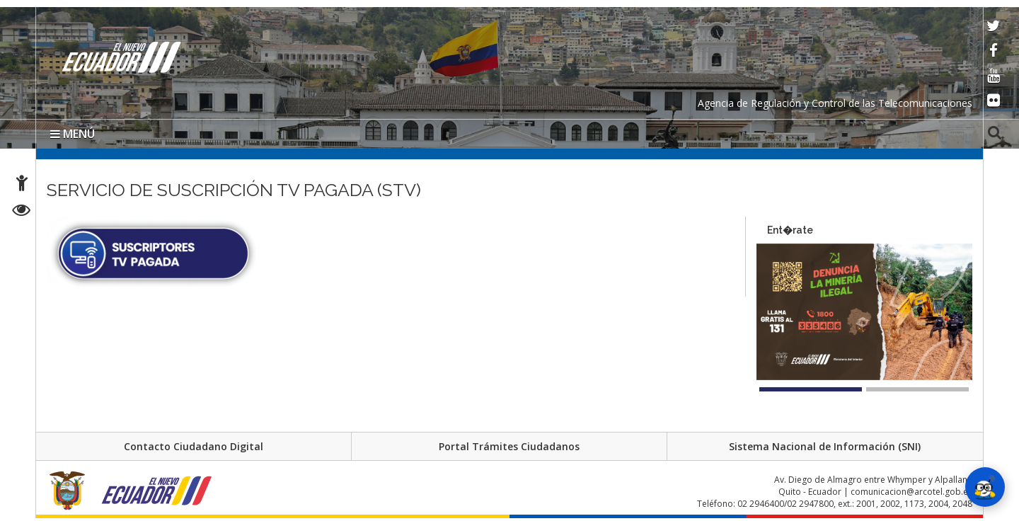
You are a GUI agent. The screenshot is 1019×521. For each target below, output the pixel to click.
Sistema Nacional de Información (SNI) (825, 446)
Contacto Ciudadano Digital (193, 446)
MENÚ (72, 134)
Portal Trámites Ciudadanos (509, 446)
